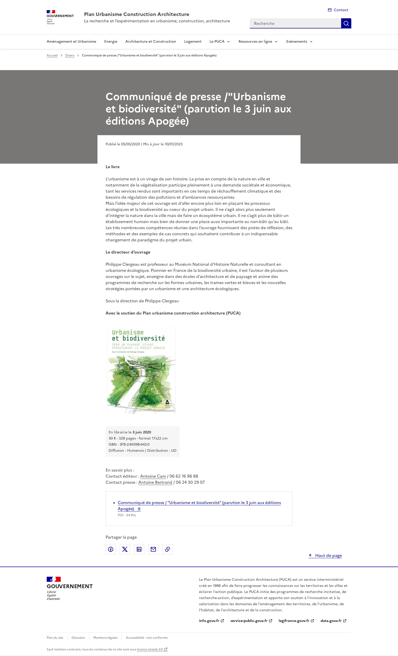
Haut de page (328, 555)
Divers (69, 55)
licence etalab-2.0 (150, 649)
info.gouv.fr (209, 620)
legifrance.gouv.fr (294, 620)
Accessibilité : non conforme (147, 637)
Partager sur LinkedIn (139, 549)
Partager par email (153, 549)
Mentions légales (105, 637)
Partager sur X (125, 549)
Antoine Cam (153, 476)
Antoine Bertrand (155, 482)
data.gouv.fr (331, 620)
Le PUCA (217, 41)
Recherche (346, 23)
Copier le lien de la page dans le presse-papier (167, 549)
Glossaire (78, 637)
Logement (193, 41)
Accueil (52, 55)
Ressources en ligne (255, 41)
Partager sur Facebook (111, 549)
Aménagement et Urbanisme (71, 41)
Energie (110, 41)
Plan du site (55, 637)
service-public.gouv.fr (249, 620)
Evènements (296, 41)
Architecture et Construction (150, 41)
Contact (341, 10)
